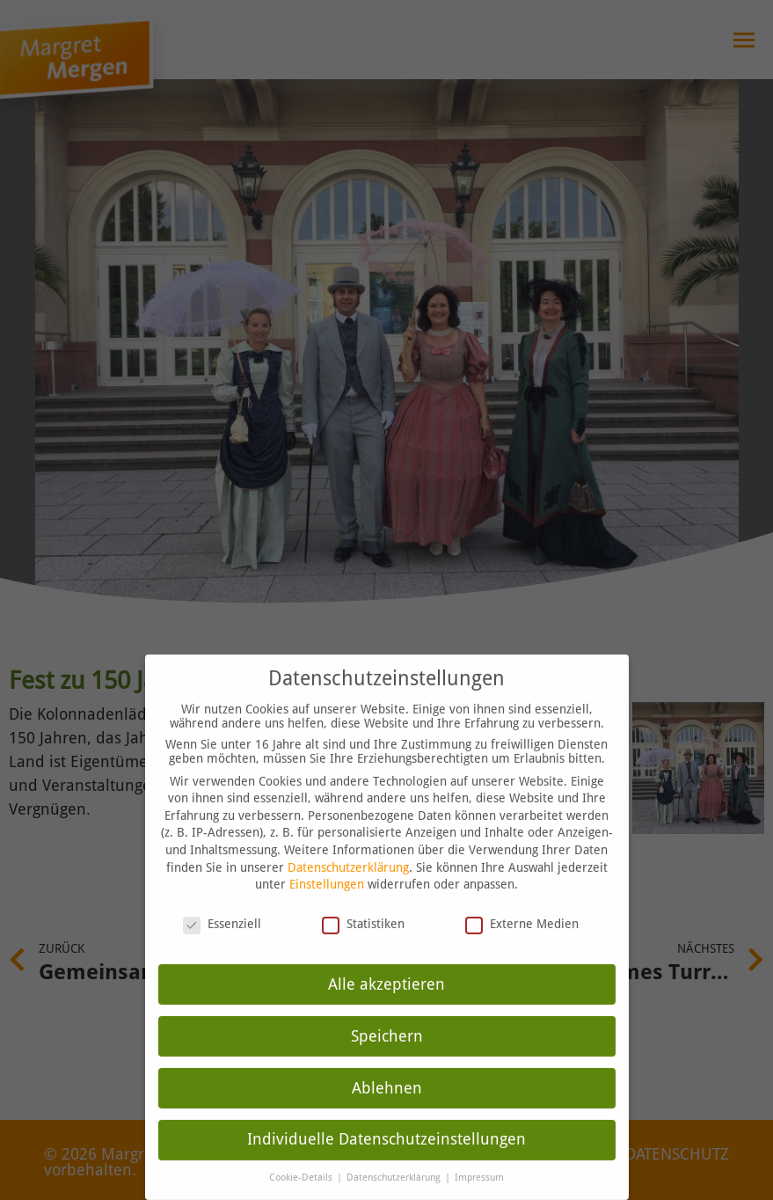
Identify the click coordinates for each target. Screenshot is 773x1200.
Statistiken (363, 912)
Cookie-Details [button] (302, 1167)
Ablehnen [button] (387, 1077)
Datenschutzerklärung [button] (394, 1167)
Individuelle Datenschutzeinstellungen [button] (386, 1129)
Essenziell (222, 912)
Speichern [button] (387, 1025)
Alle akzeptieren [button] (386, 973)
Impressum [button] (479, 1167)
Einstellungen (326, 874)
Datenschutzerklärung (348, 856)
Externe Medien (522, 912)
